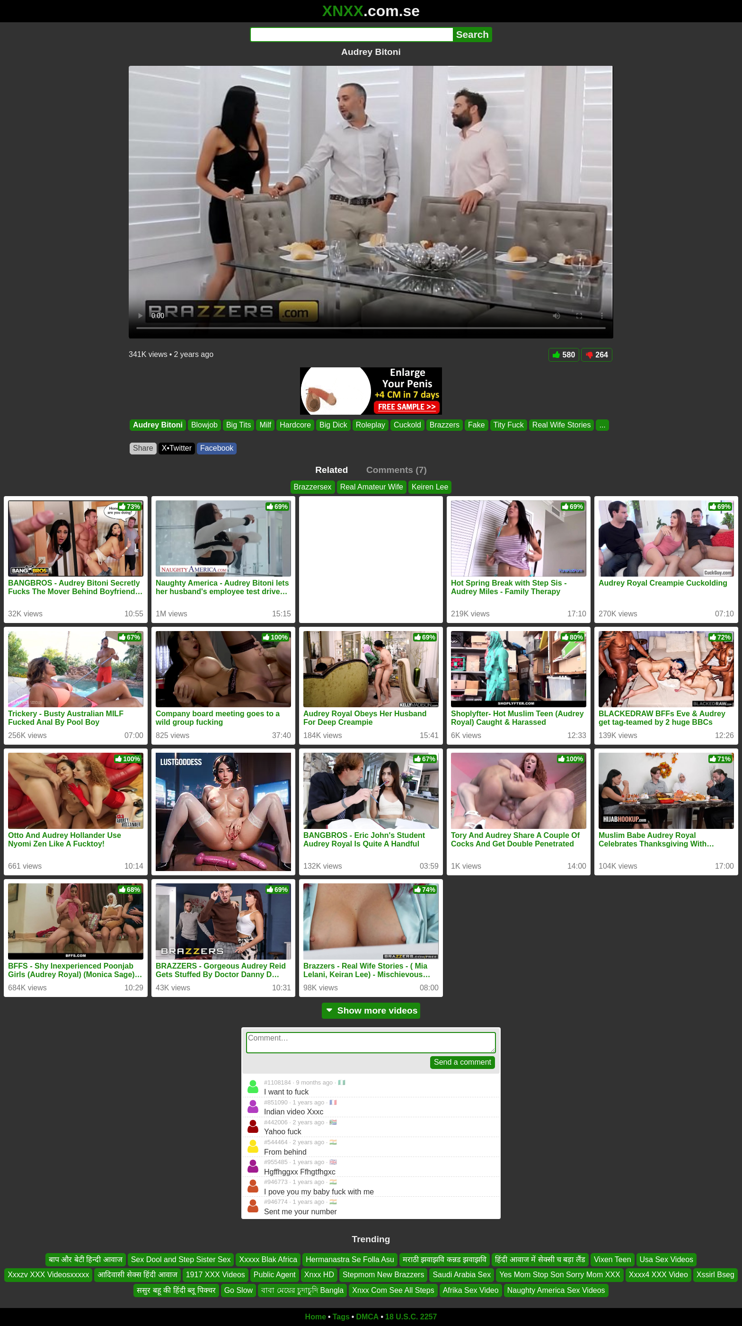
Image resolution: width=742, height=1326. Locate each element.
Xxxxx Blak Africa (268, 1259)
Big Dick (333, 425)
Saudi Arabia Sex (462, 1275)
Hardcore (295, 425)
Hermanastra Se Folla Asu (350, 1259)
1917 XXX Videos (215, 1275)
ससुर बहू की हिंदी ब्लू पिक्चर (176, 1290)
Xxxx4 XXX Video (658, 1275)
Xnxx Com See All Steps (393, 1290)
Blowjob (204, 425)
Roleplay (370, 425)
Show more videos (371, 1010)
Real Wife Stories (561, 425)
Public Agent (275, 1275)
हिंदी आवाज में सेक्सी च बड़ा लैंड (540, 1259)
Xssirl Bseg (715, 1275)
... (602, 425)
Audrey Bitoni (158, 425)
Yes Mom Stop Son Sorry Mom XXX (559, 1275)
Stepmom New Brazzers (383, 1275)
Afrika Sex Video (471, 1290)
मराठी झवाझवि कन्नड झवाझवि (444, 1259)
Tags (341, 1317)
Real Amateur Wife (371, 487)
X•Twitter (177, 448)
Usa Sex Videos (667, 1259)
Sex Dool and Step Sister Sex (181, 1259)
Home (315, 1317)
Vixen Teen (612, 1259)
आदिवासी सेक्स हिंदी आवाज (137, 1275)
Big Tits (238, 425)
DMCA (367, 1317)
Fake (476, 425)
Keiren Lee (430, 487)
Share (143, 448)
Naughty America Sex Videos (556, 1290)
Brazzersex (313, 487)
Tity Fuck (509, 425)
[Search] (351, 34)
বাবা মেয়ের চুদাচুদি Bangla (302, 1290)
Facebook (216, 448)
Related (331, 470)
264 (596, 355)
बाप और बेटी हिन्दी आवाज (86, 1259)
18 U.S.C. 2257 (411, 1317)
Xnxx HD (319, 1275)
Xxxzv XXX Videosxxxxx (48, 1275)
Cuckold (407, 425)
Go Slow (238, 1290)
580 (564, 355)
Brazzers (444, 425)
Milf (265, 425)
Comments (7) (396, 470)
